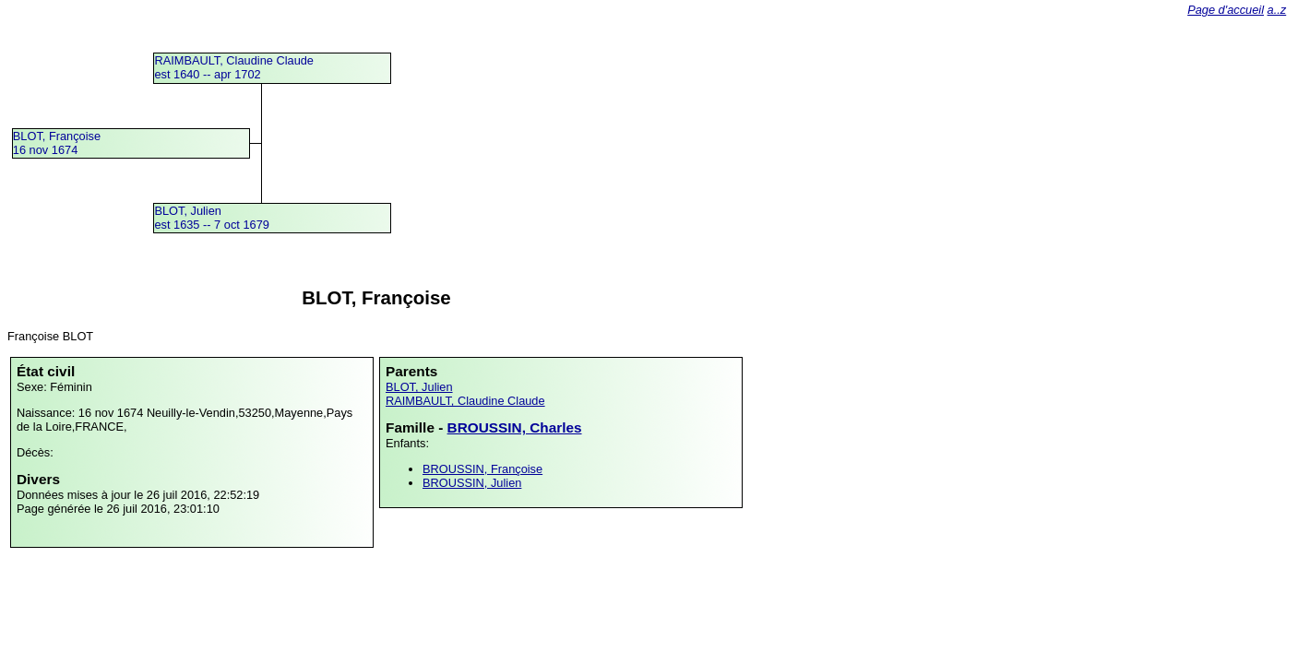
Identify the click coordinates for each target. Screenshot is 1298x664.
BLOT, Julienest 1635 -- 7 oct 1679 (211, 217)
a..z (1277, 10)
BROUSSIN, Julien (472, 483)
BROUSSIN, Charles (514, 427)
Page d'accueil (1225, 10)
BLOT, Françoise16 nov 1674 (57, 143)
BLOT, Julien (419, 387)
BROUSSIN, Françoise (482, 469)
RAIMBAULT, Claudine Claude (465, 401)
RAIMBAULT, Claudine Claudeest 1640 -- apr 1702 (234, 67)
